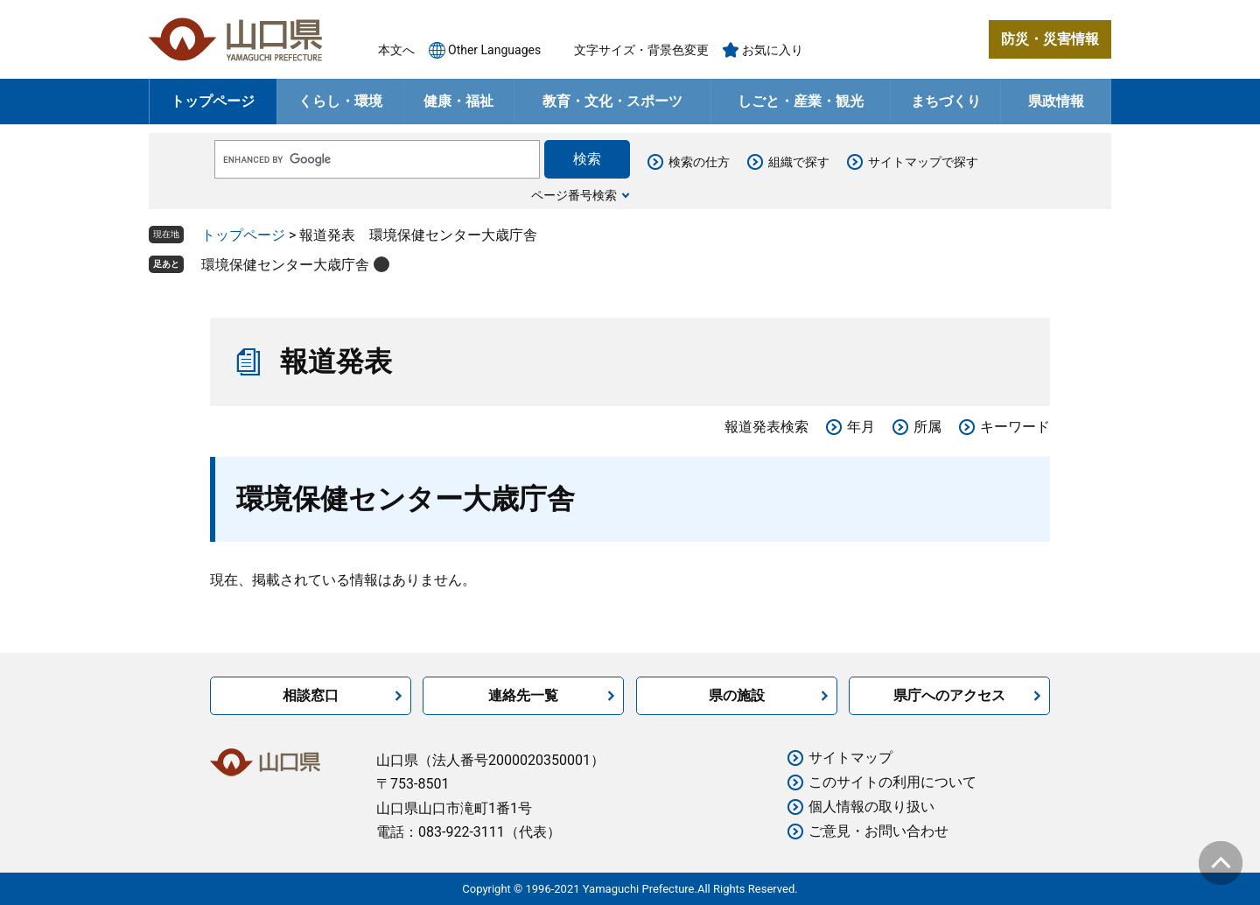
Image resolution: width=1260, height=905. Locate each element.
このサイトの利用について (892, 782)
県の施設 (737, 695)
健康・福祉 (459, 101)
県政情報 (1056, 101)
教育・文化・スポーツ (612, 101)
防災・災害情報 (1050, 39)
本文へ (396, 50)
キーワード (1015, 426)
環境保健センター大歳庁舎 (285, 264)
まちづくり (946, 101)
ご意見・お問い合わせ (878, 831)
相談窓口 (311, 695)
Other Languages (494, 50)
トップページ (213, 101)
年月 (861, 426)
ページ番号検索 (574, 195)
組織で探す (799, 162)
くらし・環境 (340, 101)
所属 (928, 426)
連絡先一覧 (523, 695)
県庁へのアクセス (949, 695)
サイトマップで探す (923, 162)
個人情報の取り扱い (871, 806)
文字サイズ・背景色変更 (641, 50)
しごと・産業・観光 (801, 101)
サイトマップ (850, 757)
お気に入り (772, 50)
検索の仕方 (699, 162)
